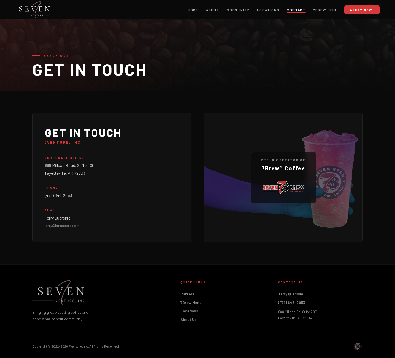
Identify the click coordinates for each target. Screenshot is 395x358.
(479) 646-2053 (58, 195)
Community (238, 10)
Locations (268, 10)
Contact (296, 10)
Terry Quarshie (57, 217)
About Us (188, 319)
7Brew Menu (325, 10)
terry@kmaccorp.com (62, 225)
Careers (187, 294)
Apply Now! (362, 10)
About (212, 10)
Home (193, 10)
